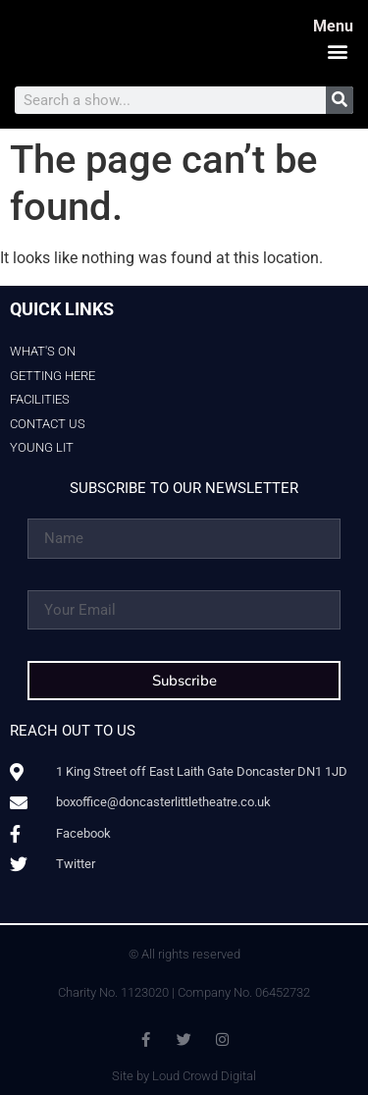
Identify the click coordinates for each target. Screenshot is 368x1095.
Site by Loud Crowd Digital (184, 1075)
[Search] (339, 100)
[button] (337, 50)
